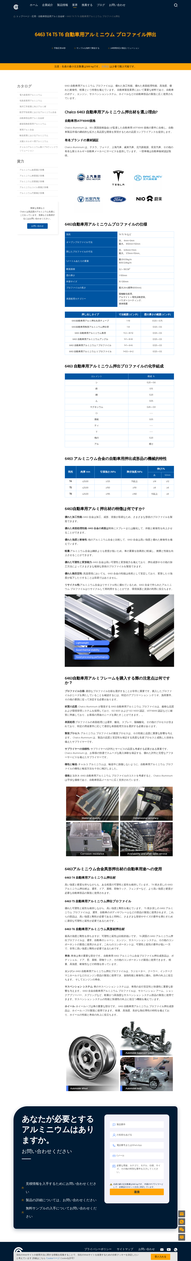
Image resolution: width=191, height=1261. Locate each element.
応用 (34, 15)
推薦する (92, 6)
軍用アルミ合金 (27, 128)
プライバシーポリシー (98, 1248)
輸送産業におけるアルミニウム (34, 134)
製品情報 (67, 6)
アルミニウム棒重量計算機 (32, 174)
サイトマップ (125, 1248)
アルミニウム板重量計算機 (32, 169)
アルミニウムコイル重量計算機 (34, 186)
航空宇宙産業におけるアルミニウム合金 (38, 111)
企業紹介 (52, 6)
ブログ (106, 6)
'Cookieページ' (53, 1258)
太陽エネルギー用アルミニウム (34, 140)
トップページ (22, 15)
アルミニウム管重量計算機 (32, 180)
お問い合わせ (122, 6)
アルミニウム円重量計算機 (32, 192)
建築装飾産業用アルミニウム (33, 123)
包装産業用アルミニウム (31, 99)
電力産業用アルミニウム (31, 94)
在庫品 (105, 65)
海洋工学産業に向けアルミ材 (33, 105)
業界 (80, 6)
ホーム (39, 6)
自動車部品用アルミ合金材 (51, 15)
